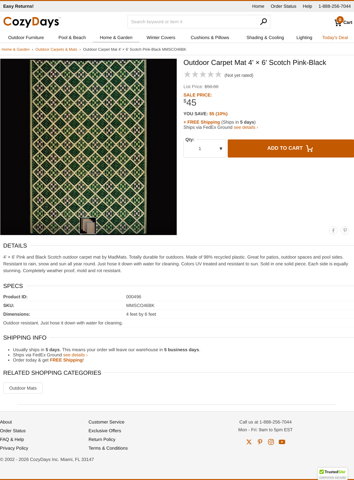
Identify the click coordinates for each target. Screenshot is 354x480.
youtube (282, 442)
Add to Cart (290, 148)
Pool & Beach (72, 37)
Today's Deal (335, 37)
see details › (246, 127)
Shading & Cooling (265, 37)
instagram (271, 442)
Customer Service (106, 421)
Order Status (283, 6)
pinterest (260, 442)
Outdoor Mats (23, 388)
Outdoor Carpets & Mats (56, 49)
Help (307, 6)
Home (258, 6)
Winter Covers (161, 37)
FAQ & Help (12, 439)
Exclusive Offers (104, 430)
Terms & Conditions (108, 448)
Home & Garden (116, 37)
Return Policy (101, 439)
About (6, 421)
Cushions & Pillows (210, 37)
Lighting (304, 37)
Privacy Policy (14, 448)
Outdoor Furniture (26, 37)
